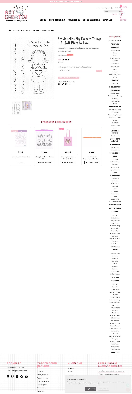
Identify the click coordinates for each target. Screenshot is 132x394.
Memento (115, 258)
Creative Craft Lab (115, 297)
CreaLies (115, 295)
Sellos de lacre (115, 205)
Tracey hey (115, 241)
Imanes (115, 55)
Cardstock (115, 159)
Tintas (115, 249)
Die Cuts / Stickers (115, 162)
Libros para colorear (115, 140)
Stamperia (115, 236)
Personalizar (103, 389)
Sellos (43, 20)
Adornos (114, 64)
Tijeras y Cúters (115, 125)
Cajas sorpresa (42, 385)
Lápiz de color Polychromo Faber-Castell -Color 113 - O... (91, 158)
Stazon (115, 263)
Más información (95, 384)
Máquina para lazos (115, 117)
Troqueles (115, 280)
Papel (115, 156)
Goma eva (115, 164)
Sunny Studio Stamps (115, 239)
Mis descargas (72, 375)
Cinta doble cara (115, 50)
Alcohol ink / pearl (115, 274)
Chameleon (115, 181)
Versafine (115, 269)
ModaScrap (115, 313)
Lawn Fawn (115, 223)
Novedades (74, 20)
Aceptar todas (91, 389)
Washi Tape (115, 352)
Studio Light (115, 333)
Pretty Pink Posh (115, 233)
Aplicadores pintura (115, 110)
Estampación (115, 90)
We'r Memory (115, 346)
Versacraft (115, 266)
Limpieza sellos (115, 101)
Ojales (115, 77)
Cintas (115, 69)
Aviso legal (40, 391)
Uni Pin (115, 196)
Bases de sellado (115, 93)
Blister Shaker (115, 112)
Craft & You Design (115, 292)
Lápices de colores (115, 132)
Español (115, 14)
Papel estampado (115, 170)
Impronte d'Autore (115, 302)
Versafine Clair (115, 271)
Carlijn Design (115, 218)
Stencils (115, 211)
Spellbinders (115, 194)
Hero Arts (115, 256)
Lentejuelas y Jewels (115, 74)
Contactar (40, 371)
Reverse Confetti (115, 326)
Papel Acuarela (115, 167)
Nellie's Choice (115, 318)
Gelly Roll (115, 186)
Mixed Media (115, 144)
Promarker (115, 191)
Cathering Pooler (115, 253)
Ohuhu (115, 189)
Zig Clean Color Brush (115, 202)
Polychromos (115, 136)
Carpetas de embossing (115, 96)
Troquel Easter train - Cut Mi (20, 158)
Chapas (115, 83)
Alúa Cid (115, 215)
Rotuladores (115, 175)
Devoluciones (41, 388)
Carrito (118, 8)
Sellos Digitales (91, 20)
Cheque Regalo (115, 87)
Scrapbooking (57, 20)
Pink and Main (115, 231)
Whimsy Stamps (115, 246)
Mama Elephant (115, 307)
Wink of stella (115, 199)
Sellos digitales (115, 208)
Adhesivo (115, 47)
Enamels (115, 72)
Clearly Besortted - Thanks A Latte (44, 158)
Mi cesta (70, 372)
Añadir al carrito (44, 162)
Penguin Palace (115, 228)
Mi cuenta (71, 368)
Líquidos (115, 61)
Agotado (21, 162)
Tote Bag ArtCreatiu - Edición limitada (68, 158)
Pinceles (115, 120)
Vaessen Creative (115, 341)
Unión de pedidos (43, 381)
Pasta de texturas (115, 150)
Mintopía (115, 310)
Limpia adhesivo (115, 58)
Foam (115, 53)
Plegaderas (115, 123)
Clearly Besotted (115, 220)
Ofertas (108, 20)
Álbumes (115, 80)
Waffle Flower (115, 244)
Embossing (115, 98)
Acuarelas (115, 44)
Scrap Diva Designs (115, 328)
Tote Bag (115, 277)
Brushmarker (115, 178)
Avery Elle (115, 287)
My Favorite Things (115, 226)
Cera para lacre (115, 67)
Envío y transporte (43, 375)
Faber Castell (115, 183)
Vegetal (115, 172)
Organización (115, 153)
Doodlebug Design (115, 300)
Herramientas (115, 107)
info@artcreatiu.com (19, 371)
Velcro (115, 128)
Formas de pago (42, 378)
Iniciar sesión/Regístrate (105, 8)
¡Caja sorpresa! (115, 40)
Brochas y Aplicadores (115, 115)
